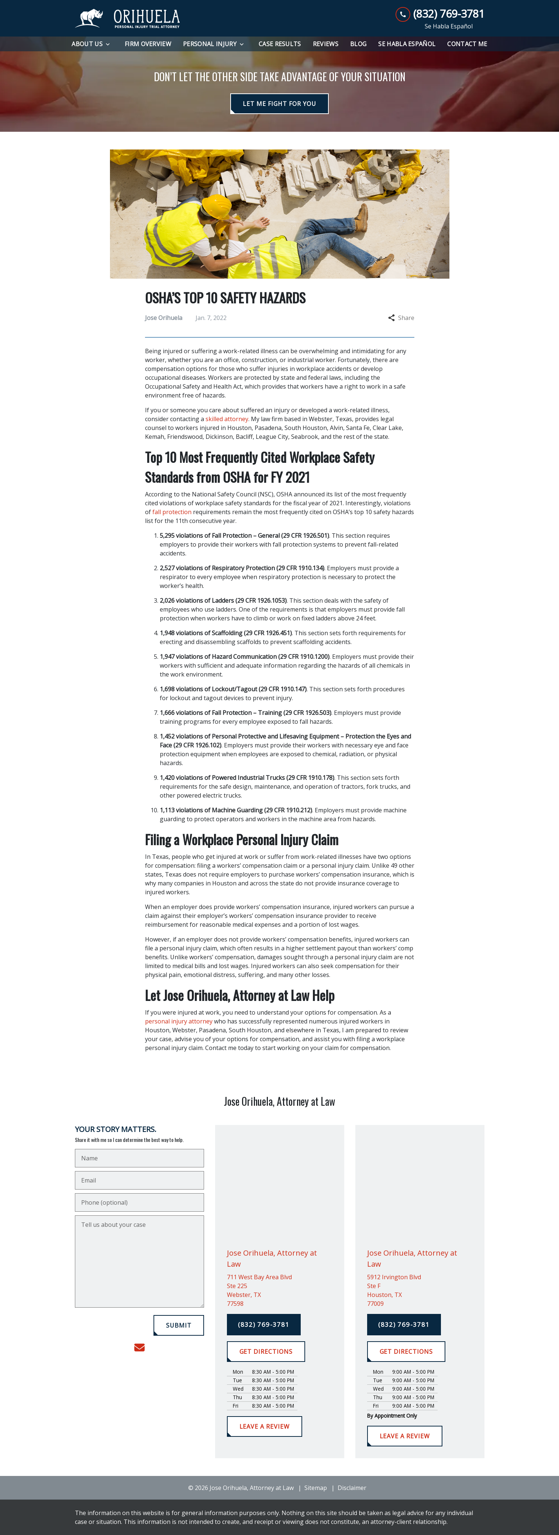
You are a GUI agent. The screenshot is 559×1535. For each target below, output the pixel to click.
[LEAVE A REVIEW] (264, 1426)
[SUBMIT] (178, 1325)
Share (401, 318)
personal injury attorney (179, 1021)
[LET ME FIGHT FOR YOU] (279, 103)
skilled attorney (227, 419)
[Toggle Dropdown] (110, 44)
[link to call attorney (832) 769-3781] (440, 14)
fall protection (171, 512)
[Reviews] (325, 44)
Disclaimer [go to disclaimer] (352, 1488)
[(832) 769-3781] (264, 1324)
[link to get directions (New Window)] (279, 1290)
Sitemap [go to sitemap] (315, 1488)
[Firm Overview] (148, 44)
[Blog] (358, 44)
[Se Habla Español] (406, 44)
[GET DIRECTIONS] (266, 1351)
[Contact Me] (467, 44)
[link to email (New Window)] (139, 1347)
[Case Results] (280, 44)
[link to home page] (127, 18)
